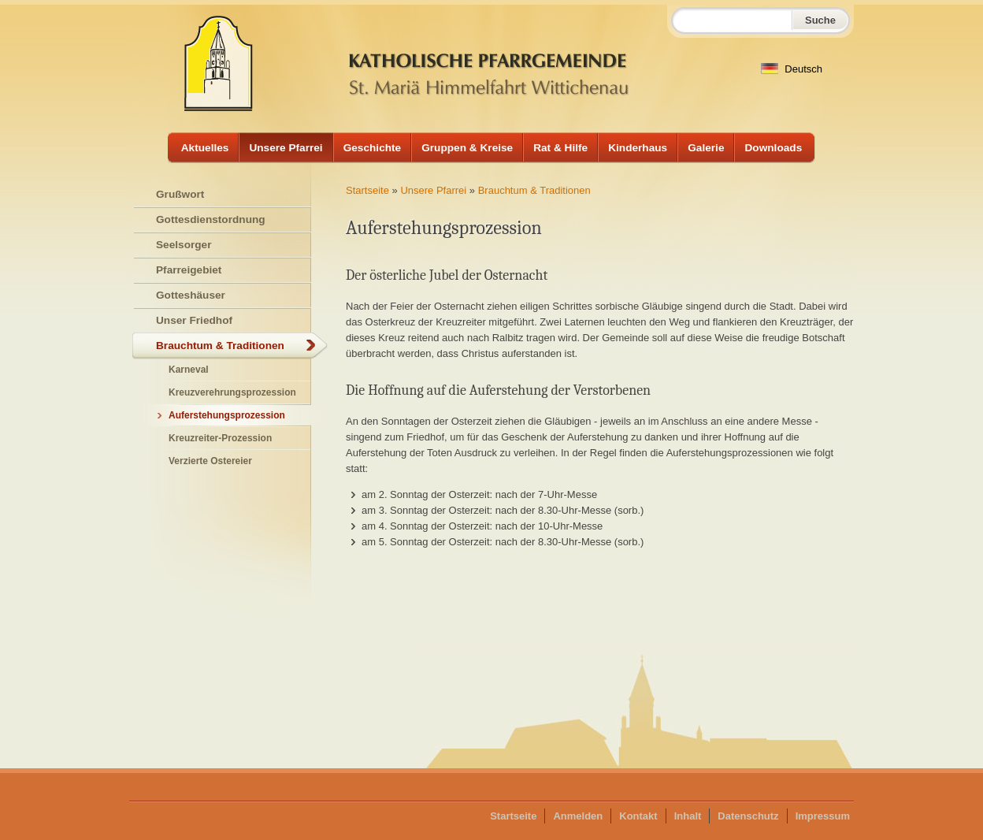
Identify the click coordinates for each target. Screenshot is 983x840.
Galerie (706, 148)
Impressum (823, 816)
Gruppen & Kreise (467, 148)
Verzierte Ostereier (210, 460)
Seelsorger (184, 245)
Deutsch (791, 69)
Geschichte (372, 148)
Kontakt (638, 816)
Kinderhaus (637, 148)
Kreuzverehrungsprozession (232, 392)
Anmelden (578, 816)
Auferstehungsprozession (227, 415)
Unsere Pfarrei (285, 148)
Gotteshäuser (190, 295)
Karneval (189, 369)
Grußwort (180, 194)
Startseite (367, 190)
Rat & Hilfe (560, 148)
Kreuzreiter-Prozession (220, 438)
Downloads (773, 148)
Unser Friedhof (194, 320)
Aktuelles (205, 148)
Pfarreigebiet (188, 270)
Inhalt (688, 816)
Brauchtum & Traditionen (534, 190)
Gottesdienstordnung (210, 219)
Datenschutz (748, 816)
